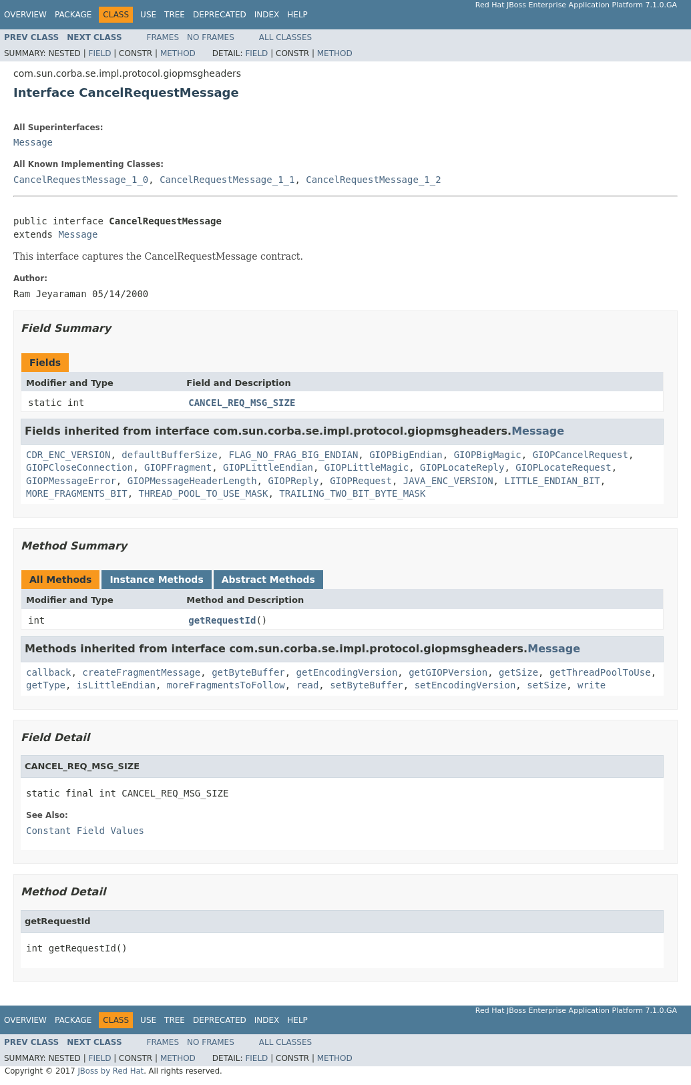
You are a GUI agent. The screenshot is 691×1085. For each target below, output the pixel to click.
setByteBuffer (366, 685)
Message (33, 142)
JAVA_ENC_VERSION (448, 480)
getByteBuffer (248, 672)
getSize (518, 672)
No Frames (210, 37)
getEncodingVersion (347, 672)
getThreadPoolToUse (600, 672)
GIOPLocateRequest (563, 467)
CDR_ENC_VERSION (68, 454)
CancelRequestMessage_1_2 (373, 179)
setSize (546, 685)
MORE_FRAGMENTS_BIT (77, 493)
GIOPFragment (178, 467)
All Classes (285, 37)
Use (148, 14)
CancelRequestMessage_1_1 (227, 179)
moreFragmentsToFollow (226, 685)
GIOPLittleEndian (268, 467)
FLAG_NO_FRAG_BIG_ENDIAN (293, 454)
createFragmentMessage (141, 672)
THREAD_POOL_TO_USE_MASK (203, 493)
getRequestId (222, 620)
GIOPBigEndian (406, 454)
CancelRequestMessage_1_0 (80, 179)
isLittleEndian (116, 685)
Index (267, 14)
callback (48, 672)
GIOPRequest (361, 480)
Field (99, 53)
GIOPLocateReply (462, 467)
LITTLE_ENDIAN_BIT (552, 480)
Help (297, 14)
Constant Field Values (85, 830)
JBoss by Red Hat (110, 1071)
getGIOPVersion (448, 672)
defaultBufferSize (169, 454)
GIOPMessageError (71, 480)
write (592, 685)
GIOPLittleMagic (366, 467)
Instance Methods (156, 579)
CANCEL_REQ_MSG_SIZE (241, 402)
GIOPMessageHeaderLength (192, 480)
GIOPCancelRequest (580, 454)
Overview (25, 14)
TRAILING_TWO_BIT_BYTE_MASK (352, 493)
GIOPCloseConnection (79, 467)
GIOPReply (293, 480)
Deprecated (219, 14)
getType (45, 685)
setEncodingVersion (465, 685)
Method (178, 53)
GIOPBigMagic (487, 454)
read (307, 685)
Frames (163, 37)
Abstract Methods (268, 579)
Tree (174, 14)
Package (73, 14)
